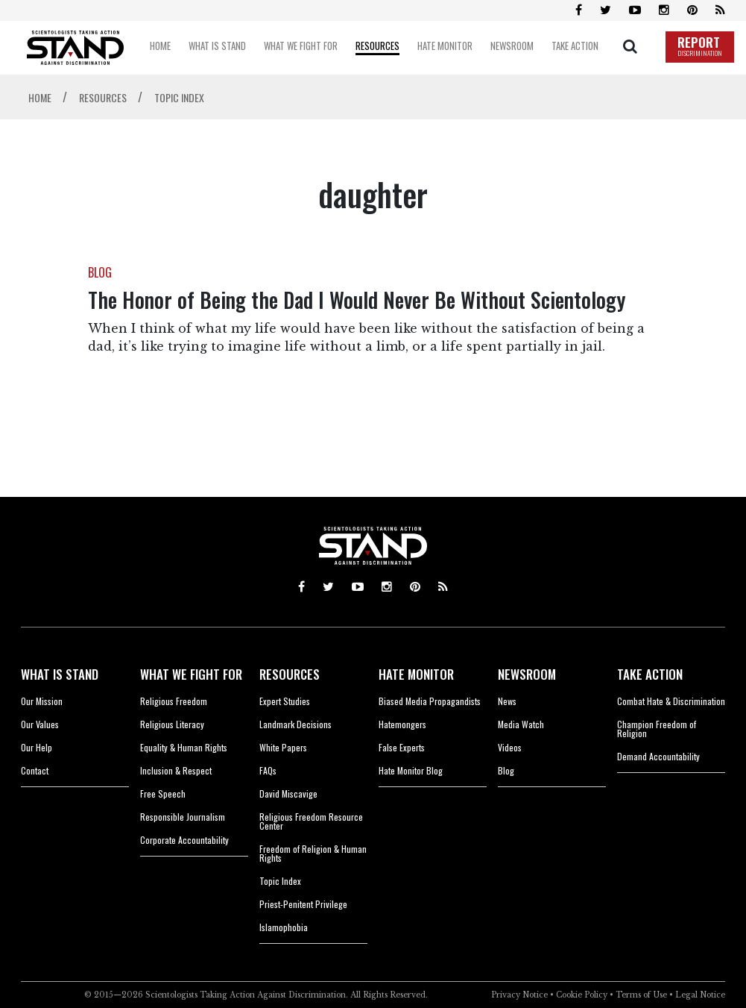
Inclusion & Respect (176, 770)
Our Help (36, 747)
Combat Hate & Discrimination (671, 701)
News (507, 701)
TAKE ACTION (650, 674)
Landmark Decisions (295, 724)
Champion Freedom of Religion (656, 728)
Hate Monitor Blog (411, 770)
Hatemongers (402, 724)
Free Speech (163, 793)
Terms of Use (641, 995)
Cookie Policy (581, 995)
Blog (506, 770)
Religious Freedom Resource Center (311, 821)
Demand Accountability (658, 756)
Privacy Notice (519, 995)
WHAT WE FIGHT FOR (191, 674)
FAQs (267, 770)
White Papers (283, 747)
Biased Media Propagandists (430, 701)
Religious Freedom (173, 701)
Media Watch (521, 724)
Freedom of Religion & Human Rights (313, 853)
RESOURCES (289, 674)
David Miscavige (288, 793)
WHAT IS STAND (59, 674)
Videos (510, 747)
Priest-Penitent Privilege (303, 904)
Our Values (40, 724)
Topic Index (280, 880)
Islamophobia (283, 927)
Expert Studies (284, 701)
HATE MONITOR (416, 674)
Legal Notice (700, 995)
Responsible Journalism (182, 816)
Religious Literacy (172, 724)
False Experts (402, 747)
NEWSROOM (527, 674)
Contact (34, 770)
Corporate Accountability (184, 839)
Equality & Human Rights (183, 747)
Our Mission (42, 701)
